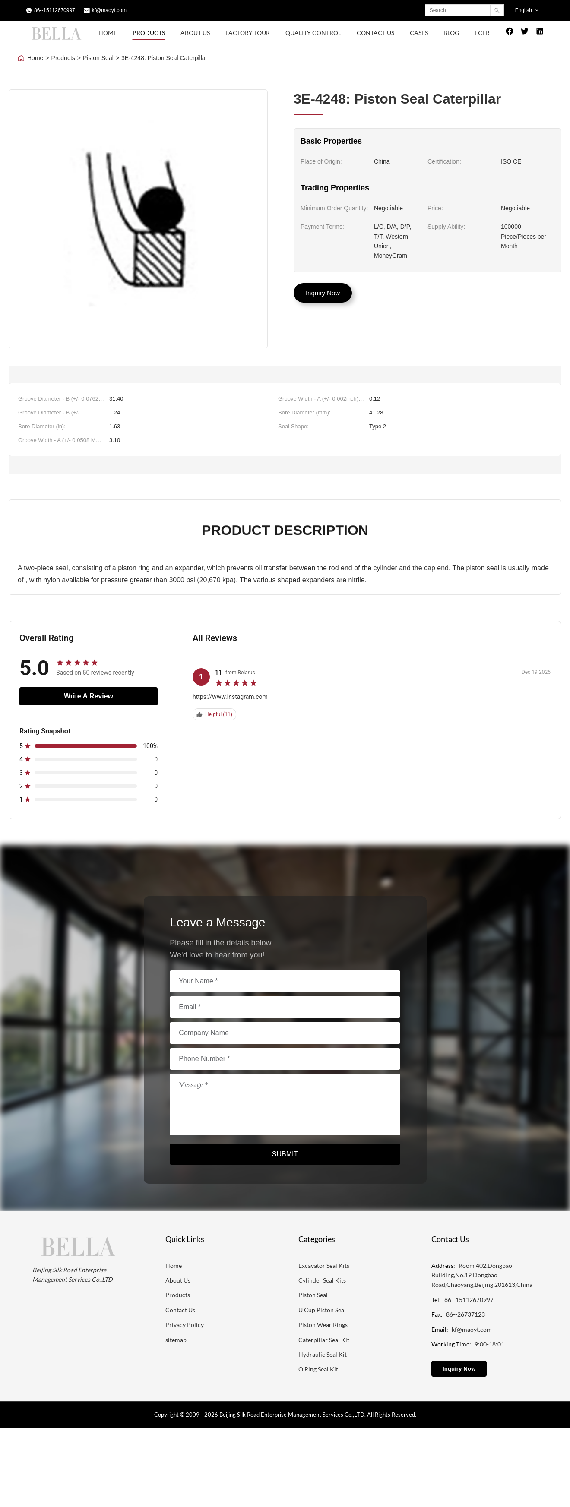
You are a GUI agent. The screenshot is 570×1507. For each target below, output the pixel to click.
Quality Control (313, 32)
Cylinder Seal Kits (322, 1280)
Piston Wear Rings (323, 1324)
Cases (419, 32)
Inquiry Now (323, 293)
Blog (451, 32)
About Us (195, 32)
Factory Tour (247, 32)
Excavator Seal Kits (323, 1265)
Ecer (482, 32)
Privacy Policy (184, 1324)
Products (149, 32)
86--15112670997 (54, 10)
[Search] (497, 10)
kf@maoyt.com (109, 10)
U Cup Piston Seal (322, 1310)
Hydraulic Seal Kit (322, 1354)
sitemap (176, 1339)
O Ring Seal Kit (318, 1369)
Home (107, 32)
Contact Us (375, 32)
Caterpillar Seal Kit (323, 1339)
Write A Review (88, 696)
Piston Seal (98, 57)
